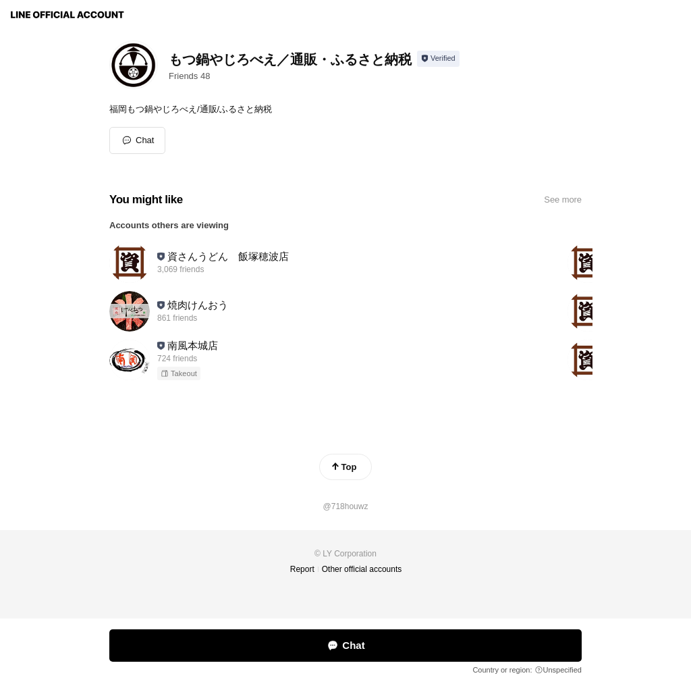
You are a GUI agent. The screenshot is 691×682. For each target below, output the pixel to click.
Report (302, 569)
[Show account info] (438, 59)
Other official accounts (362, 569)
